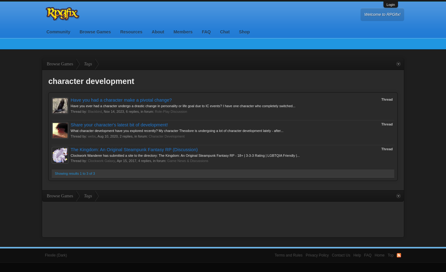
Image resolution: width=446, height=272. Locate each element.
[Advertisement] (223, 219)
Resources (131, 31)
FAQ (206, 31)
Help (357, 255)
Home (380, 255)
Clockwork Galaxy (101, 161)
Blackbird (95, 111)
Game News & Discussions (187, 161)
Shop (244, 31)
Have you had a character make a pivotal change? (121, 100)
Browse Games (95, 31)
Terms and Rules (289, 255)
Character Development (167, 136)
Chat (225, 31)
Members (182, 31)
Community (58, 31)
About (158, 31)
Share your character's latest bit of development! (119, 124)
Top (391, 255)
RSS (399, 255)
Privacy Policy (317, 255)
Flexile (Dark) (56, 255)
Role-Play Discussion (171, 111)
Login (391, 5)
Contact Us (341, 255)
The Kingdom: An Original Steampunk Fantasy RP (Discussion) (134, 149)
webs (92, 136)
